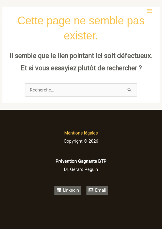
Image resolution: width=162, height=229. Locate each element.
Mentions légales (81, 133)
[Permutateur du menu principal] (149, 11)
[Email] (97, 190)
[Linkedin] (67, 190)
